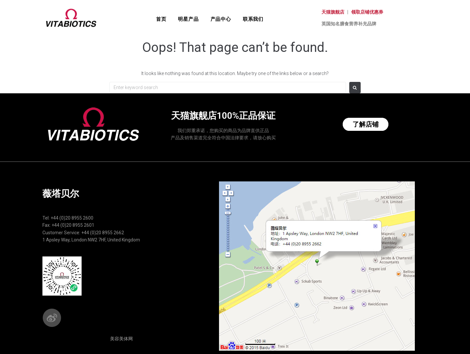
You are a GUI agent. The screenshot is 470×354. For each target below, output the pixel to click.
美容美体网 (121, 338)
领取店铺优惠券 (367, 7)
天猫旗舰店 (332, 7)
